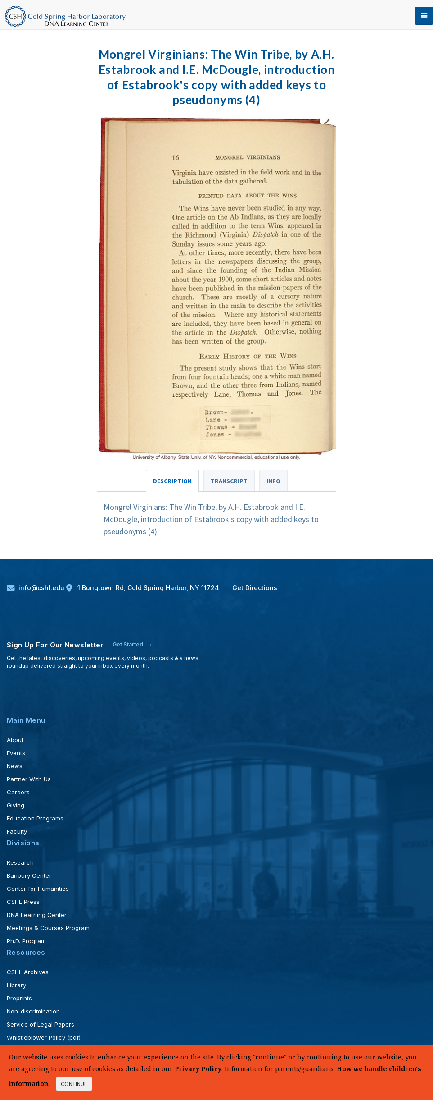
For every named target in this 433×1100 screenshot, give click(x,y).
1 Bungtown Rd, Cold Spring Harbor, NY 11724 (143, 587)
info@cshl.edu (36, 587)
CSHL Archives (28, 972)
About (15, 739)
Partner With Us (29, 779)
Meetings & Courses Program (48, 927)
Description (172, 481)
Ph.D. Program (26, 940)
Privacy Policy (198, 1068)
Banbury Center (29, 875)
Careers (18, 792)
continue (74, 1084)
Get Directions (254, 587)
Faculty (17, 831)
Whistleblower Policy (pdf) (44, 1037)
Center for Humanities (38, 888)
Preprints (19, 998)
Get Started (128, 644)
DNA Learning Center (37, 914)
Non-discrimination (33, 1011)
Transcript (229, 481)
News (15, 766)
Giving (15, 805)
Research (20, 862)
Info (273, 481)
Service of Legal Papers (40, 1024)
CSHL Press (23, 901)
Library (16, 985)
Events (16, 752)
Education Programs (35, 818)
